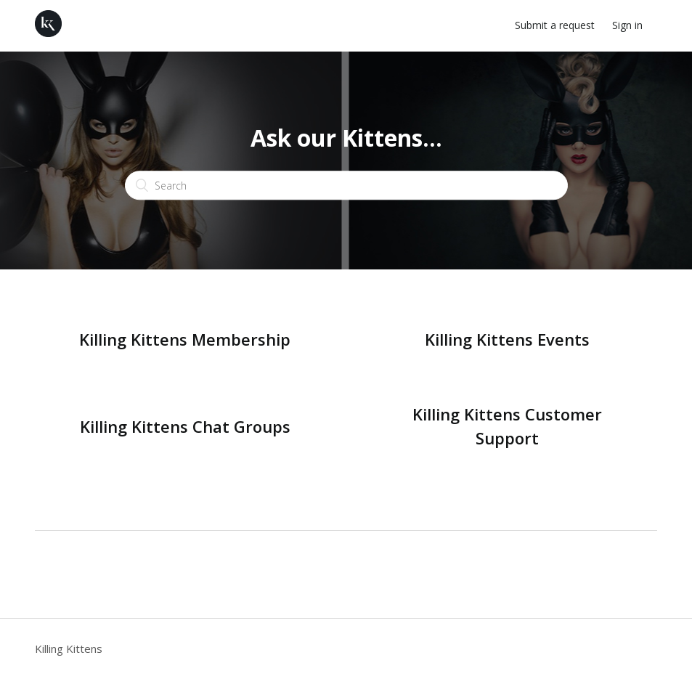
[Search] (346, 185)
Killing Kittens (68, 648)
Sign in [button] (627, 25)
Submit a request (555, 25)
